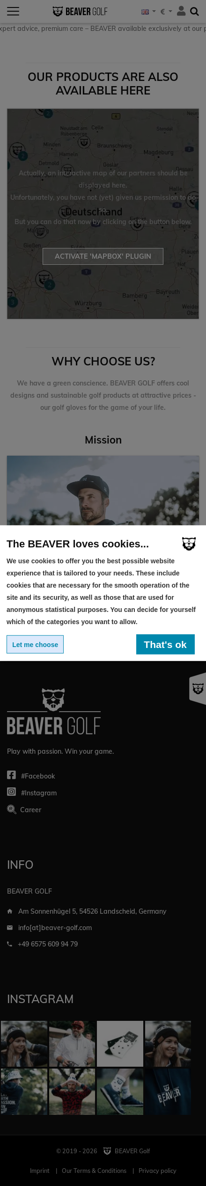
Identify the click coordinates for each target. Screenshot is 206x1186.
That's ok (165, 644)
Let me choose (35, 644)
